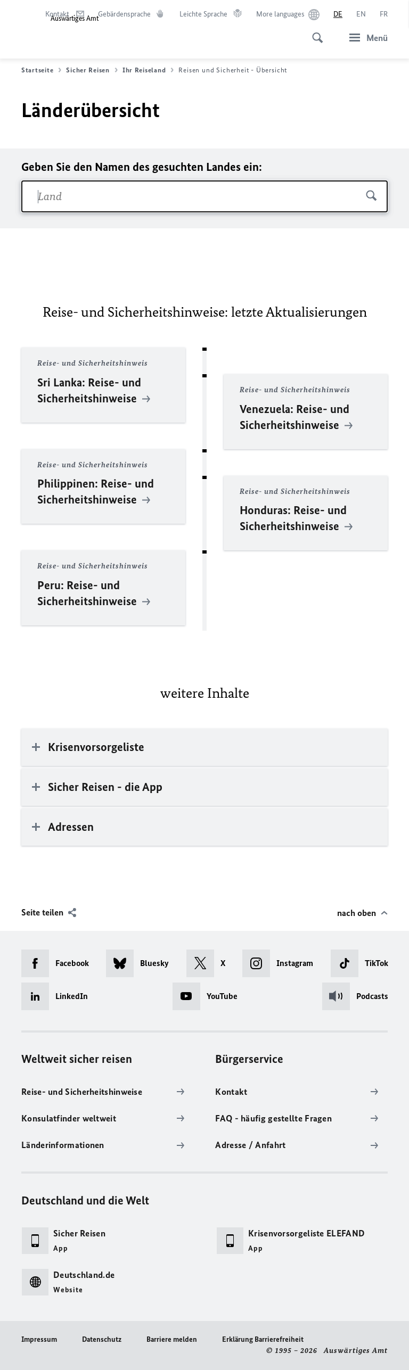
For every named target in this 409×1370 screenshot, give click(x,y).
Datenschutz (101, 1339)
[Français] (384, 14)
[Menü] (365, 37)
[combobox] (204, 196)
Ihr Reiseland (148, 70)
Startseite (41, 70)
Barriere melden (171, 1339)
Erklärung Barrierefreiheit (263, 1339)
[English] (361, 14)
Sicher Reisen (92, 70)
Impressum (39, 1339)
